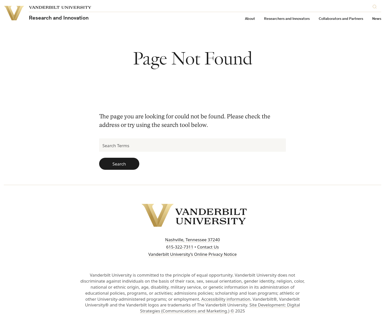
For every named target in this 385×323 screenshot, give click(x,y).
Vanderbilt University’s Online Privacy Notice (192, 254)
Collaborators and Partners (341, 19)
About (250, 19)
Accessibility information (225, 299)
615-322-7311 (179, 247)
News (376, 19)
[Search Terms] (192, 145)
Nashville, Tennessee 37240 (192, 240)
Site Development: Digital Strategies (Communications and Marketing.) (220, 308)
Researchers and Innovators (287, 19)
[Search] (375, 7)
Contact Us (208, 247)
